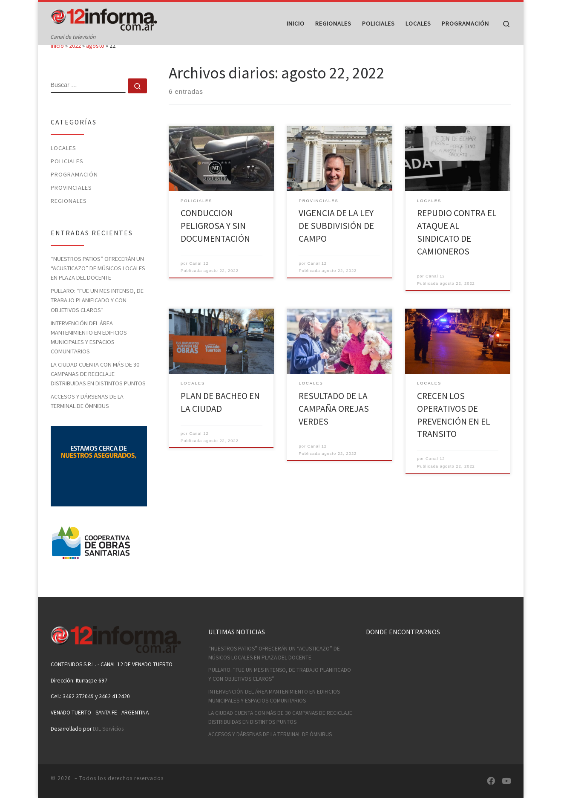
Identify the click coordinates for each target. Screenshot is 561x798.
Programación (74, 190)
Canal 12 (198, 280)
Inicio (57, 62)
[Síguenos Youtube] (506, 781)
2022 (75, 62)
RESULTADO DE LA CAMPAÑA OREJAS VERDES (334, 424)
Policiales (67, 177)
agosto (95, 62)
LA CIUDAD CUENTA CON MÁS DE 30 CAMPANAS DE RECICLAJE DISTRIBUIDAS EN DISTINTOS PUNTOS (98, 390)
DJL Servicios (108, 728)
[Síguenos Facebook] (491, 781)
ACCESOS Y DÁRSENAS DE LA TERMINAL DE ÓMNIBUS (87, 417)
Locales (63, 164)
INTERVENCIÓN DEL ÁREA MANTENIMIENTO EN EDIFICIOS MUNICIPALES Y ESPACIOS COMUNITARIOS (89, 353)
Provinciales (71, 204)
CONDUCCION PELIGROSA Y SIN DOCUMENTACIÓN (215, 241)
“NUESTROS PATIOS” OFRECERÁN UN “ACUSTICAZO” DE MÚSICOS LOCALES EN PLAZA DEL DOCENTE (98, 284)
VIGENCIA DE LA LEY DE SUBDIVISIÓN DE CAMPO (336, 241)
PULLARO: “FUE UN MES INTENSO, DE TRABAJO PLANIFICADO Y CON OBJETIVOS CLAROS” (97, 317)
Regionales (69, 217)
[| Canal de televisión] (104, 17)
